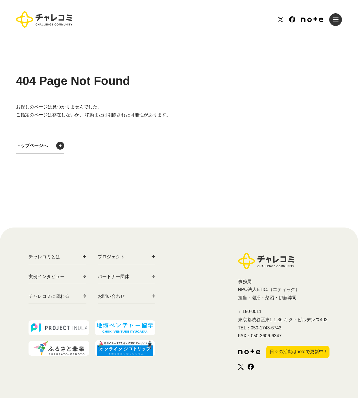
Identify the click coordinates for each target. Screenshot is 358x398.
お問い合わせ (121, 296)
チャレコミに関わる (49, 296)
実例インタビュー (47, 276)
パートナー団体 (123, 276)
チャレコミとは (44, 256)
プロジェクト (121, 256)
